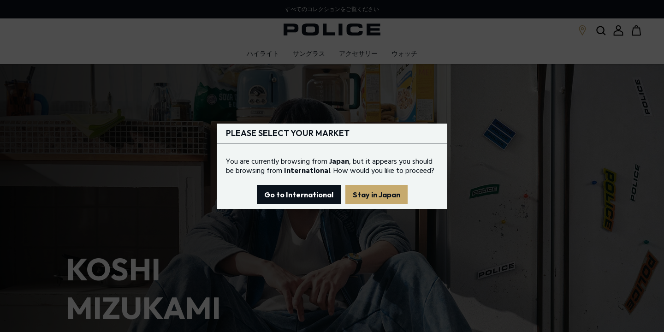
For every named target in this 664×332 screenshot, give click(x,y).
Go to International (298, 194)
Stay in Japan (376, 194)
